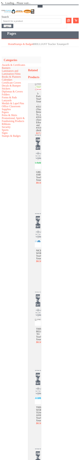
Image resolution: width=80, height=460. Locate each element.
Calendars (7, 79)
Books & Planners (11, 76)
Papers (5, 112)
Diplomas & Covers (12, 91)
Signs (5, 132)
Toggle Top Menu (40, 6)
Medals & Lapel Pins (13, 103)
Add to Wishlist (37, 155)
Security (6, 127)
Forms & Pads (9, 97)
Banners (6, 67)
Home (11, 44)
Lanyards (7, 100)
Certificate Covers (11, 82)
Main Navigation (4, 33)
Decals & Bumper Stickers (11, 87)
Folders (6, 94)
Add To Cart (38, 144)
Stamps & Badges (23, 44)
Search (5, 16)
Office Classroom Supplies (11, 108)
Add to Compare (40, 155)
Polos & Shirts (9, 115)
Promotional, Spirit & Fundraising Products (13, 119)
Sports (5, 130)
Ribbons (6, 124)
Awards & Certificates (13, 65)
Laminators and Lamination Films (11, 72)
